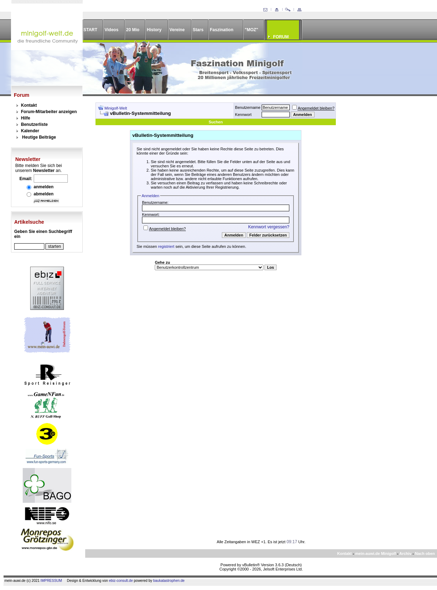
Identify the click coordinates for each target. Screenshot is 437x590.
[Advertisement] (382, 208)
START (90, 29)
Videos (111, 29)
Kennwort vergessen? (268, 226)
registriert (166, 246)
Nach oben (425, 553)
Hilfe (25, 118)
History (154, 29)
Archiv (405, 553)
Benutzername (248, 107)
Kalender (30, 130)
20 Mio (132, 29)
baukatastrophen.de (169, 581)
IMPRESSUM (51, 581)
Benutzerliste (34, 124)
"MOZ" (251, 29)
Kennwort (243, 114)
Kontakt (29, 105)
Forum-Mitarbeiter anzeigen (49, 111)
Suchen (216, 122)
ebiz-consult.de (121, 581)
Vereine (177, 29)
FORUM (281, 36)
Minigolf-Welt (115, 108)
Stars (198, 29)
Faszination (221, 29)
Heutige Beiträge (39, 137)
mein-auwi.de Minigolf (375, 553)
